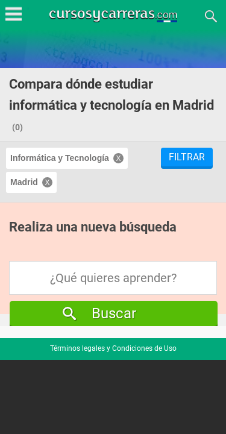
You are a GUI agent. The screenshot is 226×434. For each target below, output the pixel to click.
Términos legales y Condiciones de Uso (113, 348)
